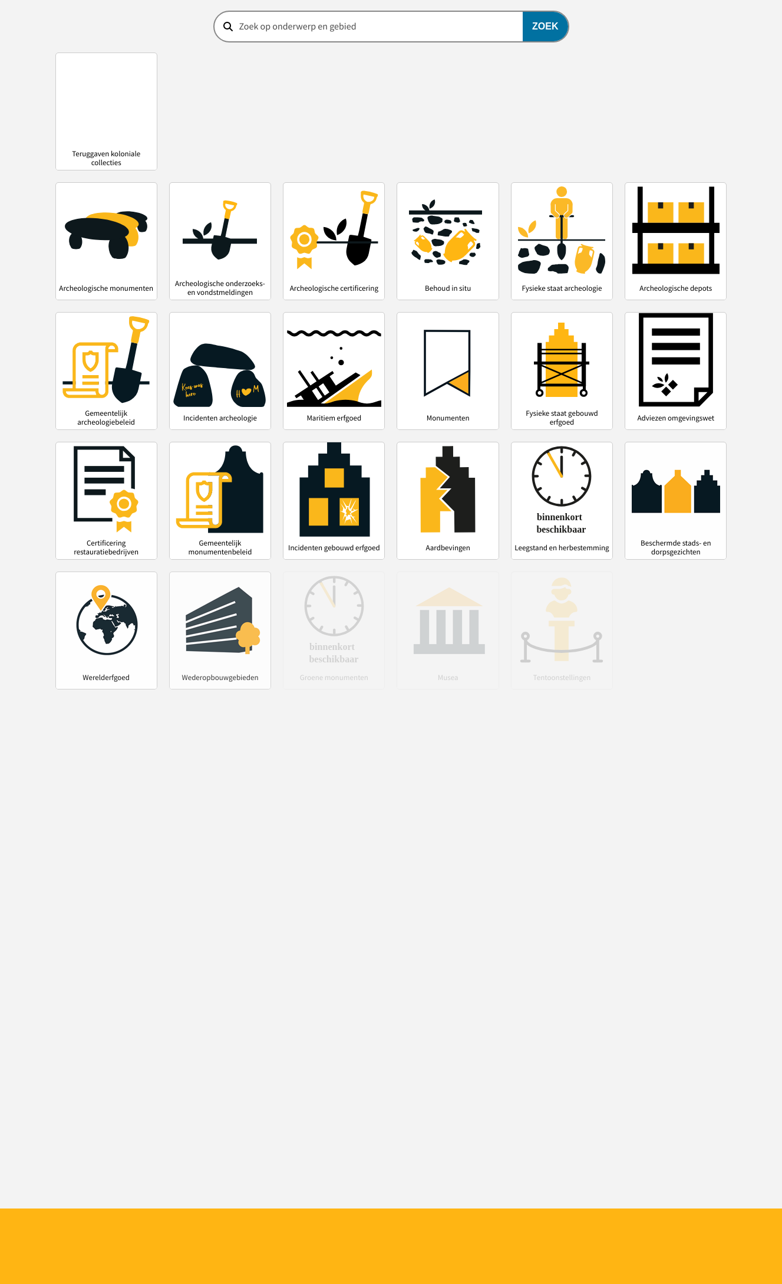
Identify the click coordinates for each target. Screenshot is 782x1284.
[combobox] (391, 26)
